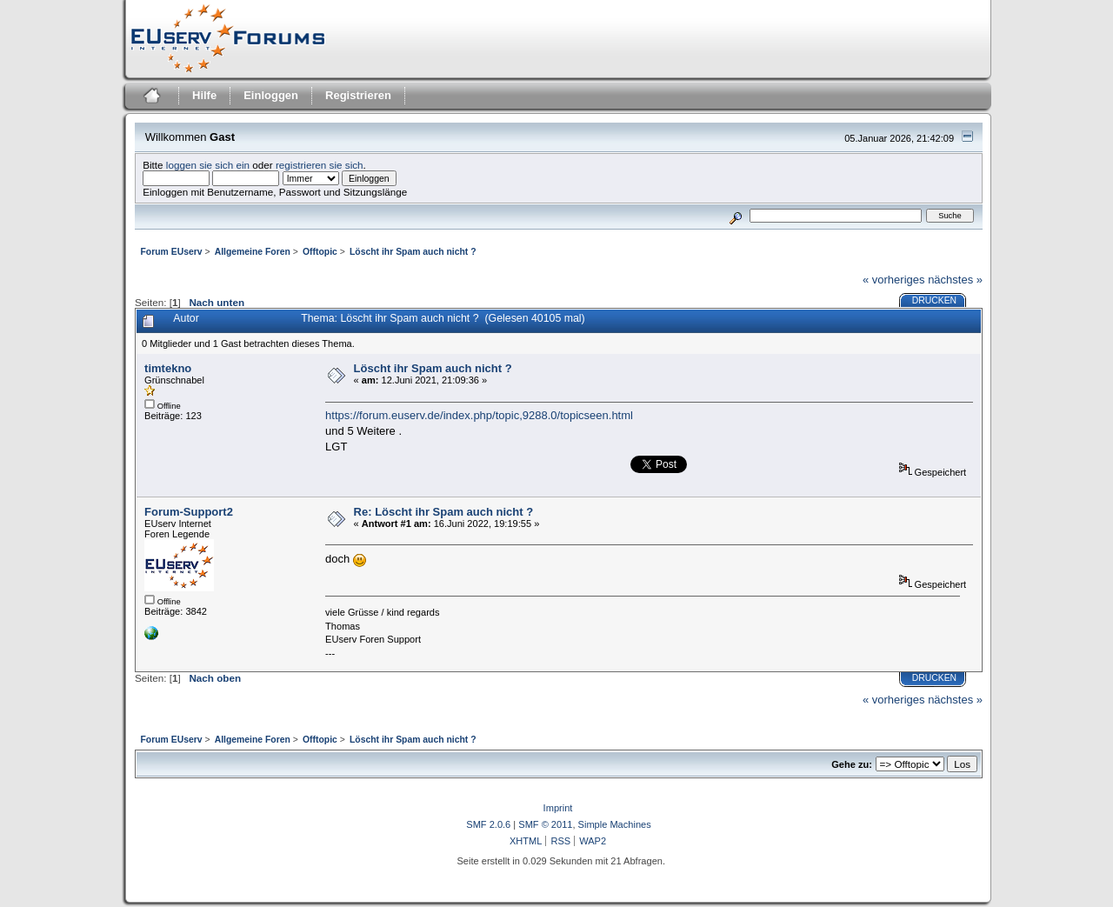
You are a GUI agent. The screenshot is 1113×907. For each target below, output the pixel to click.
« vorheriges (894, 279)
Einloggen (270, 95)
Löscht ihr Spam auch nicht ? (433, 368)
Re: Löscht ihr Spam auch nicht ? (444, 511)
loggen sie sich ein (208, 164)
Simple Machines (614, 824)
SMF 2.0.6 (488, 824)
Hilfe (204, 95)
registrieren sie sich (319, 164)
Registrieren (358, 95)
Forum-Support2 (188, 511)
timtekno (167, 368)
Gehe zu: (851, 764)
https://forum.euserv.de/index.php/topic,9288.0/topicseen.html (479, 415)
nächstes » (955, 279)
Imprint (558, 808)
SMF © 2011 (545, 824)
